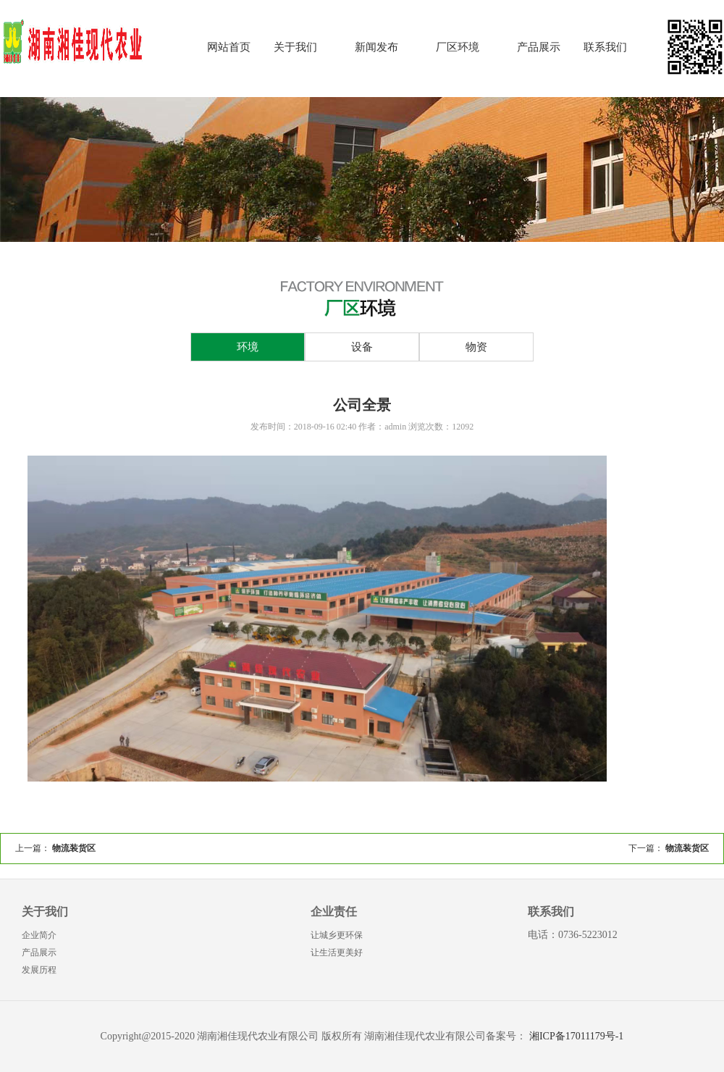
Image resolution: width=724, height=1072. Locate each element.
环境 (247, 347)
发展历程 (39, 970)
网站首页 (229, 47)
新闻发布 (376, 47)
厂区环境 (457, 47)
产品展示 (538, 47)
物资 (476, 347)
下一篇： (668, 848)
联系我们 (605, 47)
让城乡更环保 (337, 935)
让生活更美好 (337, 952)
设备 (362, 347)
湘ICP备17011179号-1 (576, 1036)
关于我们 (295, 47)
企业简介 (39, 935)
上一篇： (55, 848)
